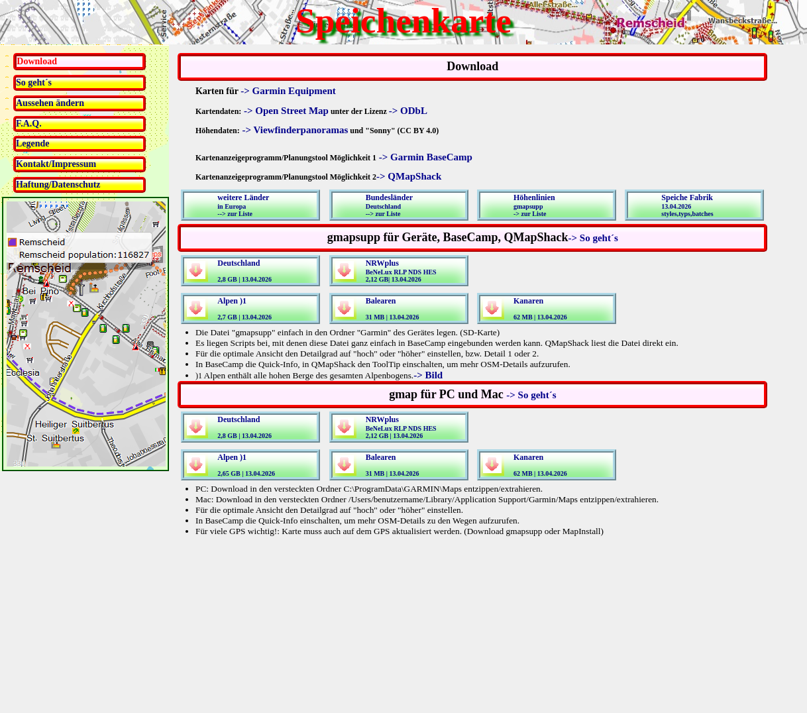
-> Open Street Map (285, 110)
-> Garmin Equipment (288, 90)
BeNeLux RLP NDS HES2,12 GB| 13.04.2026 (401, 270)
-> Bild (428, 375)
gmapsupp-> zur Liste (534, 205)
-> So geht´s (593, 238)
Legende (33, 143)
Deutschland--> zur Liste (389, 205)
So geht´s (34, 82)
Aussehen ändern (50, 103)
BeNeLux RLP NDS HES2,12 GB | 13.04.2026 (401, 427)
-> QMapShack (408, 176)
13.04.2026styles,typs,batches (687, 205)
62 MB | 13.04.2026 (540, 308)
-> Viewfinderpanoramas (294, 130)
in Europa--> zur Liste (243, 205)
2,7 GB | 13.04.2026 (244, 308)
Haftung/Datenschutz (58, 185)
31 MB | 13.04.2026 (392, 308)
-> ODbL (408, 110)
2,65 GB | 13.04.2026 (246, 465)
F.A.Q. (29, 124)
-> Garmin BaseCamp (424, 157)
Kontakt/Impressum (56, 164)
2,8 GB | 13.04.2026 (244, 270)
